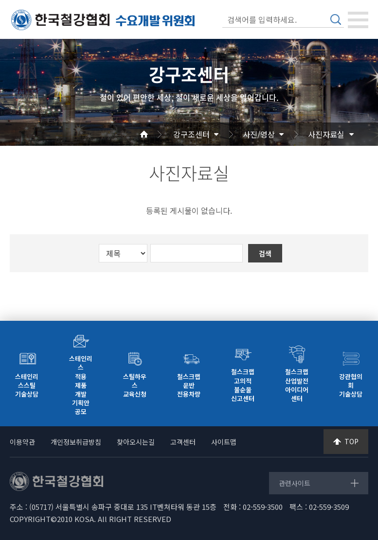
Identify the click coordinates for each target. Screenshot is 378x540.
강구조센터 (191, 134)
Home (155, 134)
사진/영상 (259, 134)
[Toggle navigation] (358, 20)
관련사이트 (294, 483)
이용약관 (22, 442)
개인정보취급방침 (76, 442)
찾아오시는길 (136, 442)
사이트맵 (223, 442)
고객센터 (183, 442)
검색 (335, 19)
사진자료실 (326, 134)
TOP (351, 441)
